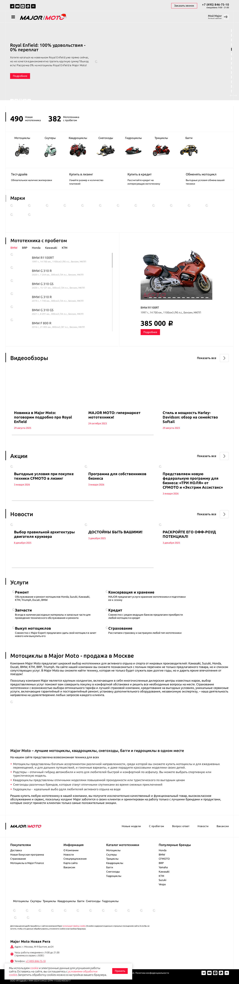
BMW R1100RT (150, 307)
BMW (162, 854)
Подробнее (20, 75)
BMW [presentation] (13, 247)
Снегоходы (113, 871)
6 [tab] (231, 54)
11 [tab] (231, 77)
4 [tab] (231, 44)
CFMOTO (164, 858)
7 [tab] (231, 58)
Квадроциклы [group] (78, 146)
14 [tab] (231, 91)
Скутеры (111, 854)
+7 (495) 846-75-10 (215, 4)
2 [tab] (231, 35)
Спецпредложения (75, 858)
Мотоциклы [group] (22, 146)
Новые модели (131, 826)
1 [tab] (231, 30)
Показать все (206, 358)
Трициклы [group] (161, 146)
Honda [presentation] (36, 247)
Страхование (18, 858)
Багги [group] (189, 146)
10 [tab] (231, 72)
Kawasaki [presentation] (51, 247)
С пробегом (156, 826)
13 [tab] (231, 86)
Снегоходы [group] (105, 146)
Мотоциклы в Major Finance (27, 863)
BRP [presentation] (24, 247)
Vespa (162, 884)
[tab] (16, 248)
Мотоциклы (113, 850)
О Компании (70, 850)
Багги (109, 867)
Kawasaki (164, 871)
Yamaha (163, 867)
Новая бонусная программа (27, 854)
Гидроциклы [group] (133, 146)
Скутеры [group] (50, 146)
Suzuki (162, 880)
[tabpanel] (119, 65)
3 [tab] (231, 40)
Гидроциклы (113, 875)
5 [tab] (231, 49)
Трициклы (112, 858)
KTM (161, 875)
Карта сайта (70, 863)
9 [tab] (231, 67)
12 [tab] (231, 81)
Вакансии (223, 826)
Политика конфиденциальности (152, 973)
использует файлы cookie (74, 926)
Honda (162, 850)
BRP (161, 863)
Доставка (16, 850)
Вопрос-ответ (181, 826)
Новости (203, 826)
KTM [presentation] (64, 247)
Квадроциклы (114, 863)
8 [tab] (231, 63)
